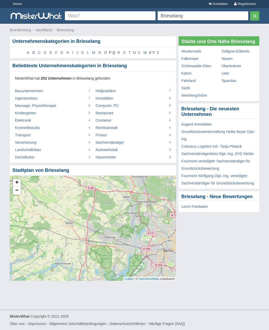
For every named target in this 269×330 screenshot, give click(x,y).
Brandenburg (20, 30)
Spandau (229, 81)
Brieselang (65, 30)
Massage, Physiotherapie (35, 106)
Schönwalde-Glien (196, 66)
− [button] (17, 191)
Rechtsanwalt (107, 128)
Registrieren (245, 4)
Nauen (227, 58)
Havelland (44, 30)
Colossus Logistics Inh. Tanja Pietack (211, 146)
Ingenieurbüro (26, 98)
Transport (22, 135)
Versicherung (26, 142)
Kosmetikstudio (27, 128)
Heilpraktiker (106, 91)
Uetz (225, 73)
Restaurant (104, 113)
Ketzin (186, 73)
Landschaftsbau (28, 150)
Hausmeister (106, 157)
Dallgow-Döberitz (236, 51)
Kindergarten (25, 113)
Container (104, 120)
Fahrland (188, 81)
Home (17, 4)
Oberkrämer (231, 66)
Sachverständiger (110, 142)
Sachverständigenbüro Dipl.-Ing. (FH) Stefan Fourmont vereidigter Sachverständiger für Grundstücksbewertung (217, 161)
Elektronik (23, 120)
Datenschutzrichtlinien (128, 324)
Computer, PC (107, 106)
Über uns (17, 324)
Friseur (101, 135)
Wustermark (191, 51)
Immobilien (104, 98)
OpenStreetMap (148, 278)
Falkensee (189, 58)
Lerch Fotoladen (194, 206)
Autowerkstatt (107, 150)
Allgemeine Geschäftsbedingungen (77, 324)
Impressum (37, 324)
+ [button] (17, 183)
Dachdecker (25, 157)
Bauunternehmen (29, 91)
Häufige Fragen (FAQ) (167, 324)
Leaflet (129, 278)
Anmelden (218, 4)
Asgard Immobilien (196, 124)
